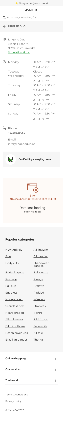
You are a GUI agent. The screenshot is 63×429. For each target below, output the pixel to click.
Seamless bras (14, 306)
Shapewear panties (41, 265)
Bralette (39, 286)
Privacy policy (13, 401)
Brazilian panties (16, 339)
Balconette (41, 272)
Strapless (11, 292)
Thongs (39, 339)
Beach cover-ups (16, 333)
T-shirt (38, 313)
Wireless (39, 299)
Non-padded (14, 299)
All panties (41, 256)
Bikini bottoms (15, 326)
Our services (31, 370)
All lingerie (41, 249)
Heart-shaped (14, 313)
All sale (38, 333)
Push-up (11, 279)
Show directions (19, 52)
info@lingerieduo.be (21, 144)
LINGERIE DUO (14, 26)
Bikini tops (41, 319)
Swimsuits (40, 326)
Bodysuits (11, 263)
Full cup (10, 286)
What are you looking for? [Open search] (20, 17)
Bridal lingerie (14, 272)
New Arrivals (13, 249)
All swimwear (14, 319)
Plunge (38, 279)
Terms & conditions (16, 394)
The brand (31, 381)
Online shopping (31, 359)
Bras (8, 256)
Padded (39, 292)
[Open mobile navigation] (4, 10)
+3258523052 (16, 132)
